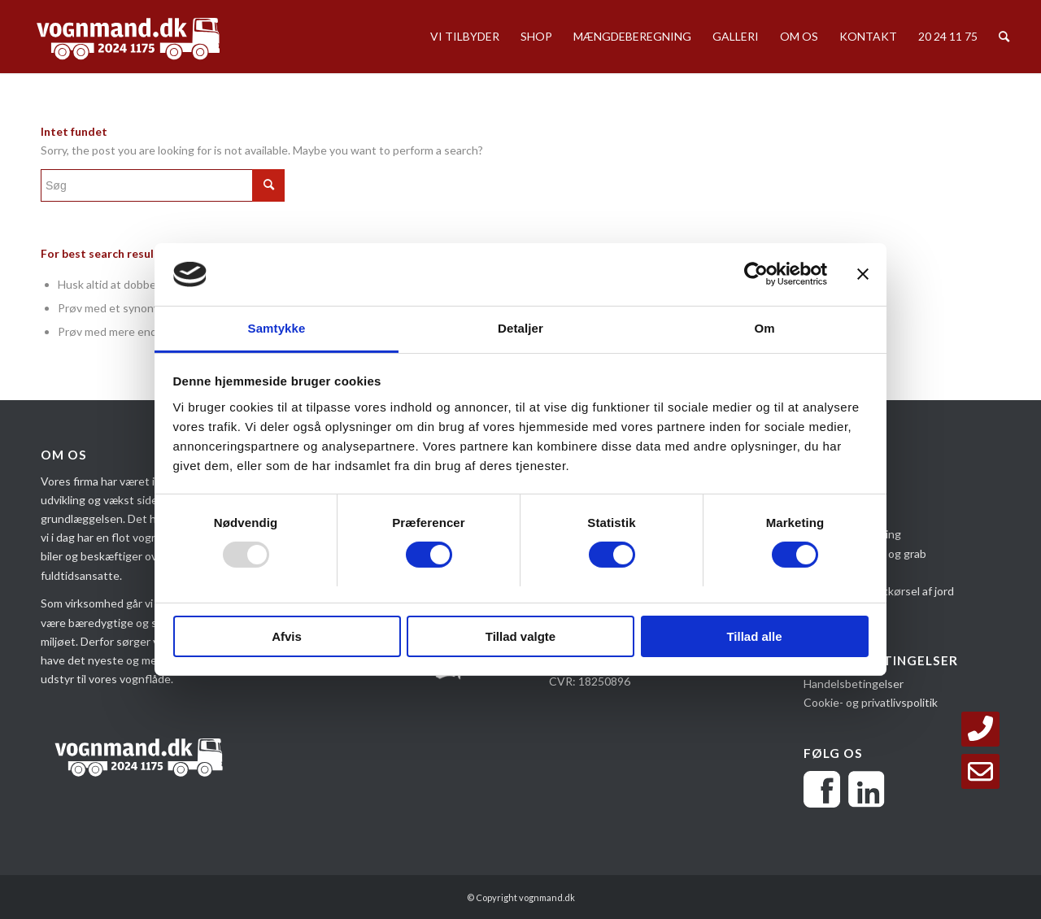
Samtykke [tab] (277, 328)
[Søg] (1004, 36)
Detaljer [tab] (520, 328)
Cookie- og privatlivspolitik (871, 702)
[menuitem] (465, 36)
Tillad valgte (520, 636)
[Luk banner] (863, 274)
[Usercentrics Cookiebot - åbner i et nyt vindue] (756, 274)
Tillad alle (754, 636)
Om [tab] (764, 328)
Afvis (287, 636)
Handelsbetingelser (854, 683)
